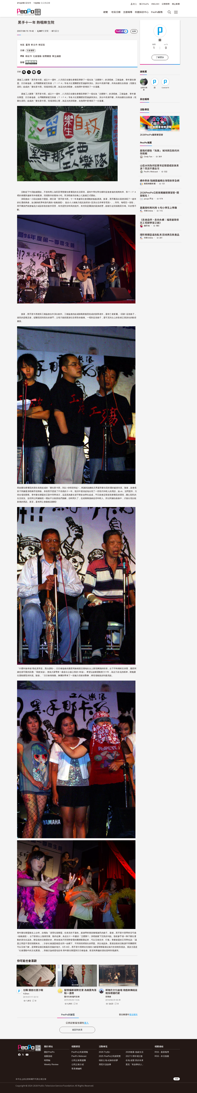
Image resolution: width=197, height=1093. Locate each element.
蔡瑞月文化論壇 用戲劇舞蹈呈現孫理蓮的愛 (121, 991)
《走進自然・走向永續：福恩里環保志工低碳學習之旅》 (159, 220)
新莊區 (41, 45)
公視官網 (165, 4)
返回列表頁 (77, 1030)
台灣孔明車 (143, 89)
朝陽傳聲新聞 (150, 183)
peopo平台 (149, 198)
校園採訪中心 (142, 12)
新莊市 (28, 56)
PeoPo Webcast (151, 171)
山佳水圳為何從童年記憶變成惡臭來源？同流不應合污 (159, 167)
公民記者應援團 (78, 1060)
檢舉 (134, 31)
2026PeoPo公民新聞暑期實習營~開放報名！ (159, 194)
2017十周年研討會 (134, 1056)
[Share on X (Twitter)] (29, 72)
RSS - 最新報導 (162, 1052)
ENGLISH (155, 4)
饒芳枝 (147, 225)
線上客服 (176, 4)
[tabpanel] (77, 1023)
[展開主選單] (175, 12)
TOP (176, 1079)
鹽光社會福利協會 (72, 997)
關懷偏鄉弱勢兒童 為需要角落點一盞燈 (80, 991)
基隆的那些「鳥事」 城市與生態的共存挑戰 (159, 152)
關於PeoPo (49, 1052)
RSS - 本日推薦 (162, 1056)
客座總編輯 (76, 1069)
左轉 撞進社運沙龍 (33, 990)
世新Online (149, 210)
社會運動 (37, 56)
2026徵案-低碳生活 (134, 1052)
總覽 (105, 12)
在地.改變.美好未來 (134, 1060)
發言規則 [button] (133, 1014)
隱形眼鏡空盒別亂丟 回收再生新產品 (159, 234)
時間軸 (47, 1060)
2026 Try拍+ (104, 1052)
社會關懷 (30, 50)
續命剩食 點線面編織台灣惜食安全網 (159, 180)
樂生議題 (56, 56)
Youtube (27, 1054)
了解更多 (160, 57)
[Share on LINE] (34, 72)
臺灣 (28, 45)
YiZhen (26, 994)
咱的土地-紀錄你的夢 (108, 1060)
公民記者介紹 (77, 1064)
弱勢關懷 (46, 56)
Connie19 (165, 88)
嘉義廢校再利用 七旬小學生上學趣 (158, 207)
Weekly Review (51, 1064)
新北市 (34, 45)
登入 (135, 4)
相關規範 (48, 1056)
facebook (19, 1054)
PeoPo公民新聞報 (79, 1052)
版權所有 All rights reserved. (32, 62)
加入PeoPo (144, 4)
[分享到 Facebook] (24, 72)
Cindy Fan (148, 156)
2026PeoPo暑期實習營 (151, 134)
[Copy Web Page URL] (39, 72)
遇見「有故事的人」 (135, 1064)
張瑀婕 (108, 997)
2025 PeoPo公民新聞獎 (110, 1056)
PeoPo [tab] (68, 1014)
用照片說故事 (105, 1064)
